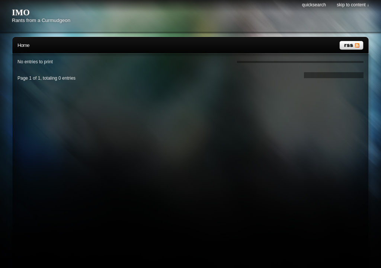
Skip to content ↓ (353, 4)
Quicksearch (314, 4)
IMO (21, 12)
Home (23, 45)
